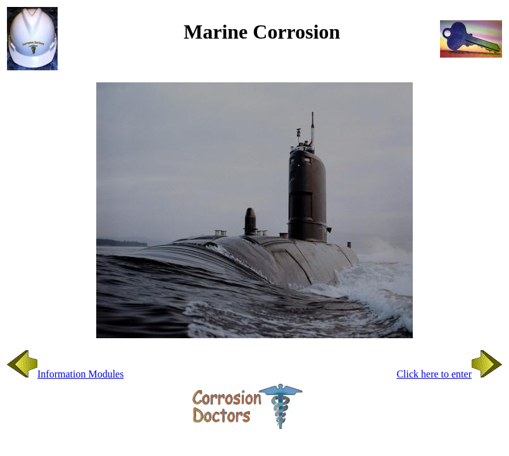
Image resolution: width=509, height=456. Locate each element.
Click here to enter (449, 374)
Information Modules (65, 374)
